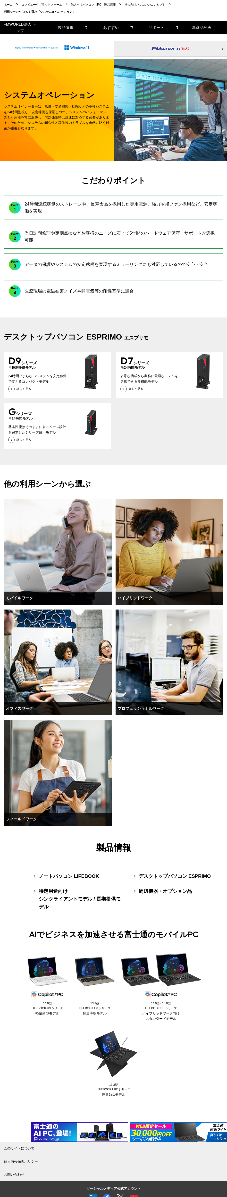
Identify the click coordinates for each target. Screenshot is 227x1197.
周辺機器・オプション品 (165, 891)
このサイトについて (19, 1148)
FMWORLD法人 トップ (20, 27)
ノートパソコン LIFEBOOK (69, 876)
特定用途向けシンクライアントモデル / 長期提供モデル (80, 898)
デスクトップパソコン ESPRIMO (175, 876)
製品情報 (65, 27)
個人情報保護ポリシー (21, 1161)
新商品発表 (201, 27)
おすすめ (111, 27)
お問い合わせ (14, 1174)
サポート (156, 27)
